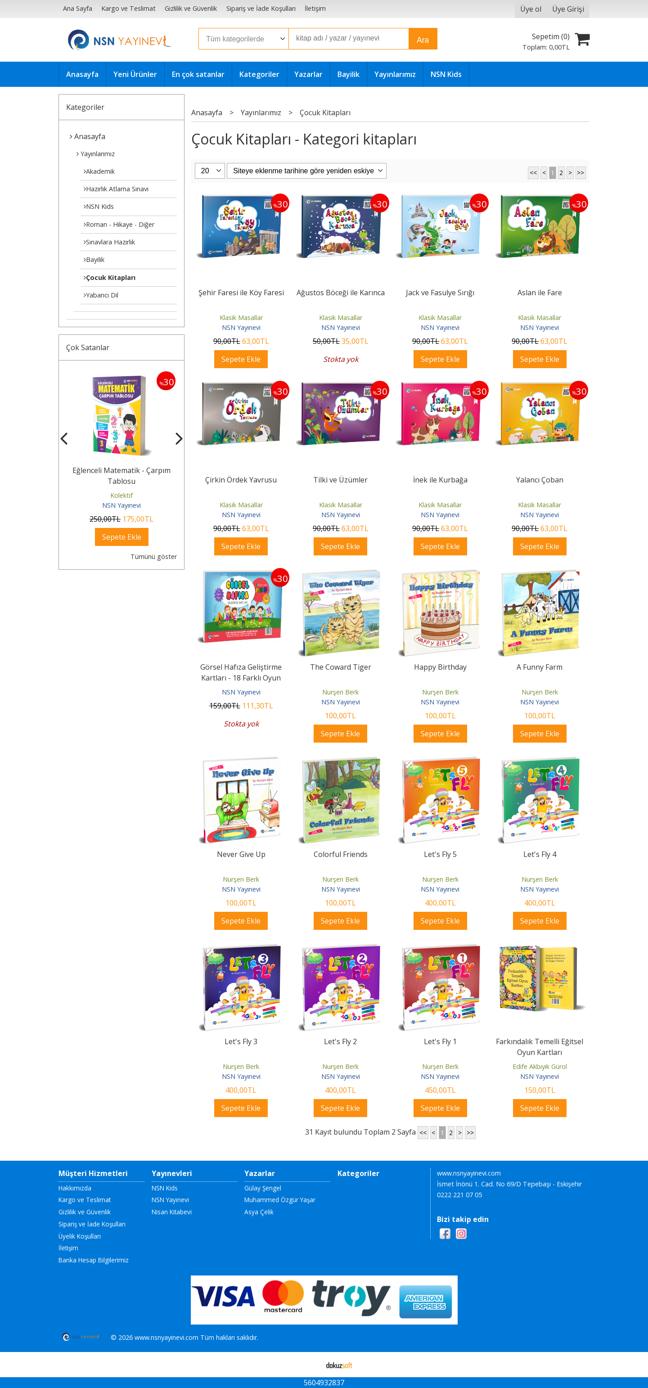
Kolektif (121, 495)
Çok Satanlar (87, 347)
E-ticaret (310, 1365)
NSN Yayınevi (121, 505)
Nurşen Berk (340, 692)
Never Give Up (241, 854)
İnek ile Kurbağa (440, 480)
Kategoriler (85, 107)
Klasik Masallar (241, 317)
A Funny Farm (539, 667)
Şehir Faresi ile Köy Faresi (241, 292)
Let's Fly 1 (440, 1041)
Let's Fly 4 (539, 854)
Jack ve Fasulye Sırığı (440, 292)
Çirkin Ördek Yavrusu (241, 480)
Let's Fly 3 (241, 1041)
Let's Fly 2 (340, 1041)
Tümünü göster (153, 556)
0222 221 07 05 (459, 1194)
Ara (423, 40)
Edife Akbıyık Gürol (540, 1066)
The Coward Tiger (340, 667)
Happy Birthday (440, 667)
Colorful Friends (341, 854)
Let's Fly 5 (440, 854)
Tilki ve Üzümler (340, 480)
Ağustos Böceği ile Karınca (341, 292)
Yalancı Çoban (539, 480)
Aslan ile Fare (540, 292)
